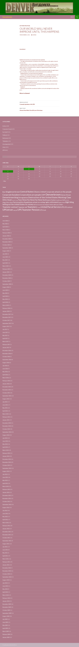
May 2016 (5, 371)
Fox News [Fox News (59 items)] (31, 200)
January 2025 (6, 272)
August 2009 (6, 616)
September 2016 (7, 359)
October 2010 (6, 574)
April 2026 (5, 226)
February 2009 (6, 634)
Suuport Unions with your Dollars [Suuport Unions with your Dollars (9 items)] (54, 204)
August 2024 (6, 287)
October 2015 (6, 392)
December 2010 (7, 568)
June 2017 (5, 332)
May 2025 (5, 260)
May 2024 (5, 293)
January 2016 (6, 383)
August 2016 (6, 362)
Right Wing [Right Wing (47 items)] (69, 202)
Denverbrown (7, 17)
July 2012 (5, 510)
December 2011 (7, 531)
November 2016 (7, 353)
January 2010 (6, 601)
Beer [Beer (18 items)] (4, 192)
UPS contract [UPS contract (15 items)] (68, 207)
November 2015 (7, 389)
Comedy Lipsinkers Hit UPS (39, 103)
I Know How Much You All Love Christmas (39, 109)
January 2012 (6, 528)
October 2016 (6, 356)
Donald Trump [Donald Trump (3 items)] (15, 200)
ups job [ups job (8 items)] (15, 210)
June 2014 (5, 441)
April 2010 (5, 592)
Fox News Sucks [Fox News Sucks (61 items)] (41, 200)
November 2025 (7, 242)
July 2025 (5, 254)
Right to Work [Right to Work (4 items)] (62, 202)
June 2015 (5, 405)
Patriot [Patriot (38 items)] (15, 202)
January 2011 (6, 565)
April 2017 (5, 338)
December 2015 (7, 386)
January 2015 (6, 420)
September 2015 (7, 396)
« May (4, 181)
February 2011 (6, 562)
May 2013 (5, 480)
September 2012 (7, 504)
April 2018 (5, 302)
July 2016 (5, 365)
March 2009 (6, 631)
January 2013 (6, 492)
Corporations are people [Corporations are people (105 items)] (30, 195)
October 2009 (6, 610)
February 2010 (6, 598)
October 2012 (6, 501)
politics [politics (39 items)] (21, 202)
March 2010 (6, 595)
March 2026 (6, 229)
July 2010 (5, 583)
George (34, 34)
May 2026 (5, 223)
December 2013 (7, 459)
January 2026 (6, 235)
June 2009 (5, 622)
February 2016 (6, 380)
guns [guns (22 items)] (49, 200)
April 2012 (5, 519)
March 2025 (6, 266)
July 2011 (5, 546)
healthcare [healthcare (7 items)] (59, 200)
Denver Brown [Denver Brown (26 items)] (66, 195)
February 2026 (6, 232)
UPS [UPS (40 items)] (62, 207)
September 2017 (7, 323)
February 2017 (6, 344)
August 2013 (6, 471)
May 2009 (5, 625)
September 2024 (7, 284)
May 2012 (5, 516)
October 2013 (6, 465)
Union (4, 147)
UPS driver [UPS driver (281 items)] (8, 209)
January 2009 (6, 637)
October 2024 (6, 281)
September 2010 (7, 577)
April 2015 (5, 411)
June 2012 (5, 513)
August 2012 (6, 507)
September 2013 (7, 468)
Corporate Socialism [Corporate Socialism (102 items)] (11, 195)
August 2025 (6, 251)
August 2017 (6, 326)
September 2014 (7, 432)
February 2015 (6, 417)
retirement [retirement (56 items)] (54, 202)
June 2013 (5, 477)
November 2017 (7, 317)
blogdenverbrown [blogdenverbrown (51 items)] (13, 192)
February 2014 (6, 453)
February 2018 (6, 308)
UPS (4, 150)
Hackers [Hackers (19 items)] (53, 200)
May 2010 (5, 589)
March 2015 (6, 414)
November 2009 (7, 607)
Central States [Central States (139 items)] (26, 191)
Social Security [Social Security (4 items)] (41, 204)
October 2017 (6, 320)
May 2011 (5, 552)
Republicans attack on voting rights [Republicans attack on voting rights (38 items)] (36, 202)
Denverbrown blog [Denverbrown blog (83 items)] (10, 197)
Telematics (5, 141)
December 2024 (7, 275)
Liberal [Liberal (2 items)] (67, 200)
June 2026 (5, 220)
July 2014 (5, 438)
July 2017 (5, 329)
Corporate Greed (7, 129)
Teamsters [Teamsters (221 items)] (32, 207)
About (72, 17)
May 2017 (5, 335)
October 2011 (6, 537)
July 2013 (5, 474)
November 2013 (7, 462)
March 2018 (6, 305)
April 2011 (5, 556)
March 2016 (6, 377)
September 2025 (7, 248)
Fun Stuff (5, 132)
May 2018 (5, 299)
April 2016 (5, 374)
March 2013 (6, 486)
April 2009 (5, 628)
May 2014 (5, 444)
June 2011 (5, 549)
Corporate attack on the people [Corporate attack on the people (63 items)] (58, 192)
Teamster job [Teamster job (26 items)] (22, 207)
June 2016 (5, 368)
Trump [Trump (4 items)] (38, 207)
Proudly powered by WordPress (10, 645)
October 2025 (6, 245)
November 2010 (7, 571)
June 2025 (5, 257)
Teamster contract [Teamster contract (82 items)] (10, 207)
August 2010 (6, 580)
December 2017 (7, 314)
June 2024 (5, 290)
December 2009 (7, 604)
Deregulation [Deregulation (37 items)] (23, 198)
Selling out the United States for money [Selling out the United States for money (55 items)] (18, 204)
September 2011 (7, 540)
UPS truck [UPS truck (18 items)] (43, 210)
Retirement (6, 138)
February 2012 (6, 525)
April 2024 (5, 296)
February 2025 (6, 269)
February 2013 (6, 489)
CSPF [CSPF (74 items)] (43, 195)
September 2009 (7, 613)
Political (27, 25)
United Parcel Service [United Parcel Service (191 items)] (51, 207)
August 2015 (6, 399)
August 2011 (6, 543)
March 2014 (6, 450)
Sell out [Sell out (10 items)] (36, 204)
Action (22, 25)
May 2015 (5, 408)
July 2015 (5, 402)
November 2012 (7, 498)
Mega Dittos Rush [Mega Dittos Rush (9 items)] (8, 202)
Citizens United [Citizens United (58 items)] (39, 192)
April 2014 (5, 447)
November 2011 (7, 534)
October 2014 (6, 429)
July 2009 (5, 619)
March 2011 (6, 559)
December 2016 (7, 350)
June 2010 (5, 586)
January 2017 (6, 347)
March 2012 (6, 522)
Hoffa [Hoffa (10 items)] (64, 200)
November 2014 (7, 426)
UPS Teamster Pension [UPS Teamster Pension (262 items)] (28, 209)
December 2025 (7, 239)
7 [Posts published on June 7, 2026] (7, 171)
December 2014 (7, 423)
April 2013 (5, 483)
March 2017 (6, 341)
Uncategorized (6, 144)
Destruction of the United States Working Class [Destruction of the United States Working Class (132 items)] (49, 197)
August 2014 (6, 435)
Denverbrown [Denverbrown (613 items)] (53, 194)
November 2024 (7, 278)
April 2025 (5, 263)
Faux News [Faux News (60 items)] (22, 200)
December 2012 (7, 495)
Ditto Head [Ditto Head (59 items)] (7, 200)
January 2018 (6, 311)
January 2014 (6, 456)
